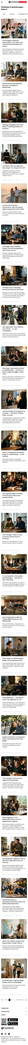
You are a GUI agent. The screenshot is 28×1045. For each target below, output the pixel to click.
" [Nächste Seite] (26, 1000)
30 (22, 1000)
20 (19, 1000)
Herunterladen (22, 2)
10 (17, 1000)
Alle (4, 14)
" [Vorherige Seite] (2, 1000)
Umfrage (11, 14)
